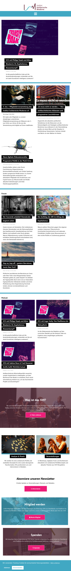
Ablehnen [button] (7, 567)
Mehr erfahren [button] (55, 563)
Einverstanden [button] (17, 567)
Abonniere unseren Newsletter (36, 478)
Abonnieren (35, 489)
